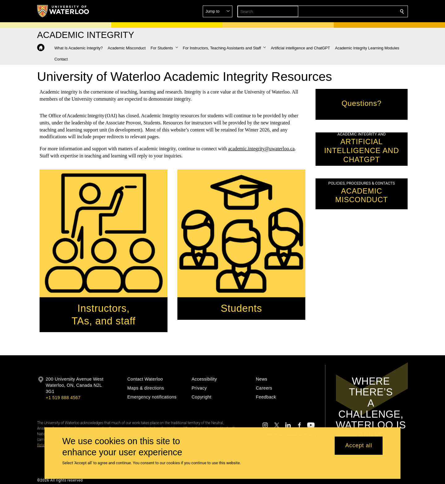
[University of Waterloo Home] (63, 11)
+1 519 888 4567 (63, 397)
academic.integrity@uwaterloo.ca (261, 149)
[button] (357, 11)
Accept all (358, 446)
